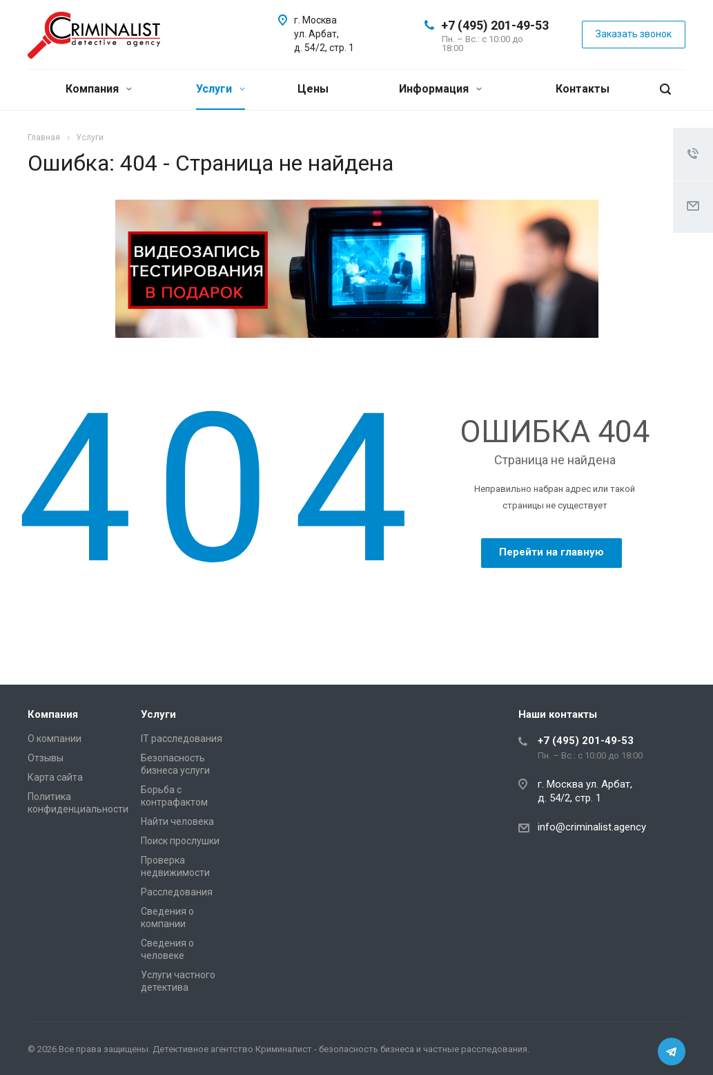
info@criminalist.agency (592, 827)
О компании (54, 738)
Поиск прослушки (180, 840)
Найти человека (177, 821)
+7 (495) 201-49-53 (495, 25)
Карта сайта (55, 777)
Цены (313, 88)
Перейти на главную (551, 552)
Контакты (582, 88)
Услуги (220, 88)
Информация (440, 88)
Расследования (177, 891)
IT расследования (181, 738)
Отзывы (46, 757)
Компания (99, 88)
